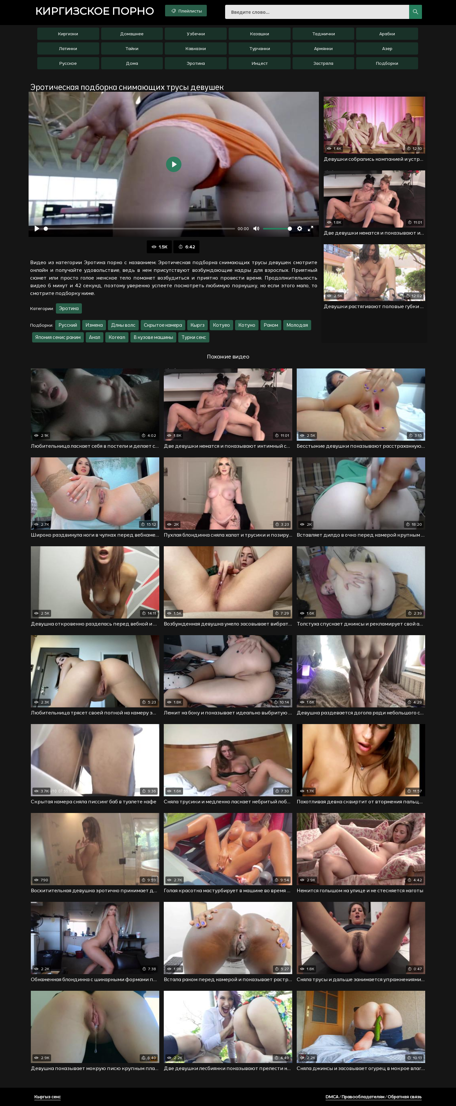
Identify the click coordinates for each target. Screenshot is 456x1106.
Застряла (323, 63)
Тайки (131, 48)
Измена (94, 325)
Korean (117, 337)
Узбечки (196, 34)
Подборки (387, 63)
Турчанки (259, 48)
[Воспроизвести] (37, 228)
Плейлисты (186, 10)
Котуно (246, 325)
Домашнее (132, 34)
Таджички (323, 34)
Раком (271, 325)
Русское (68, 63)
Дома (132, 63)
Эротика (196, 63)
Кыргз (197, 325)
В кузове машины (153, 337)
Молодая (297, 325)
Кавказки (196, 48)
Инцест (259, 63)
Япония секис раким (58, 337)
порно (94, 11)
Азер (387, 48)
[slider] (139, 229)
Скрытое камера (163, 325)
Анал (94, 337)
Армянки (323, 48)
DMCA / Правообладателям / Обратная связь (374, 1097)
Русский (67, 325)
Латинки (68, 48)
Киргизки (68, 34)
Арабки (387, 34)
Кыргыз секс (47, 1097)
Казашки (259, 34)
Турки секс (193, 337)
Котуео (221, 325)
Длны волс (123, 325)
